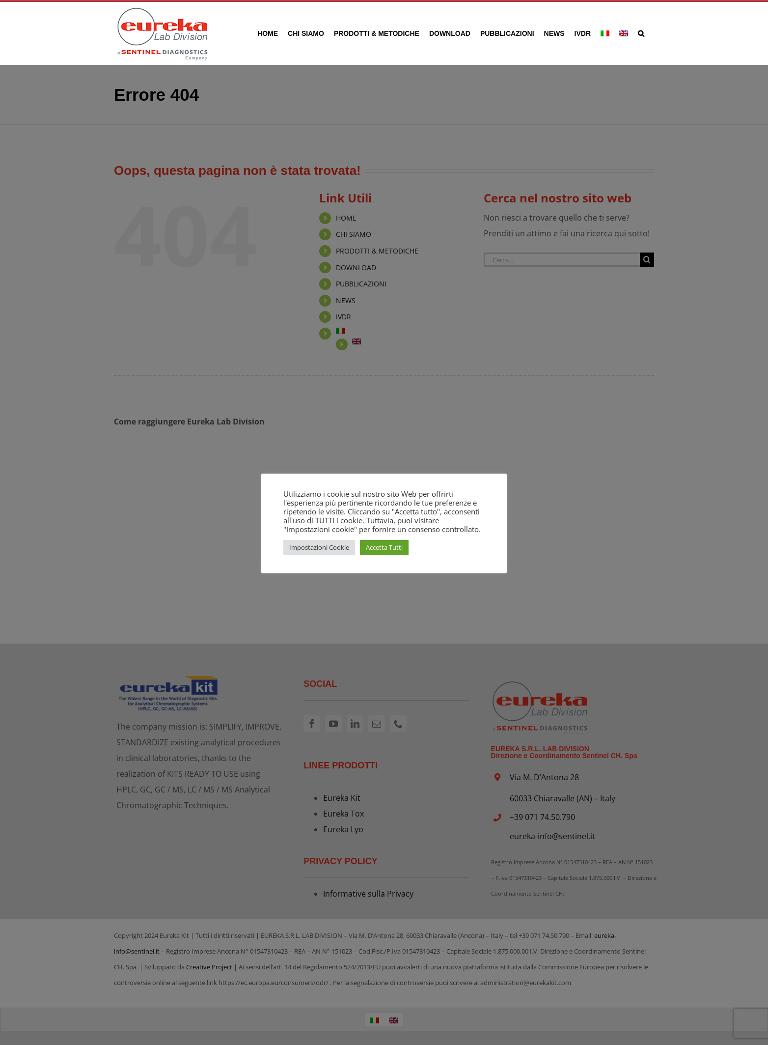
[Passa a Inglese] (623, 33)
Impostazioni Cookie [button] (319, 547)
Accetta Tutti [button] (384, 547)
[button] (641, 33)
